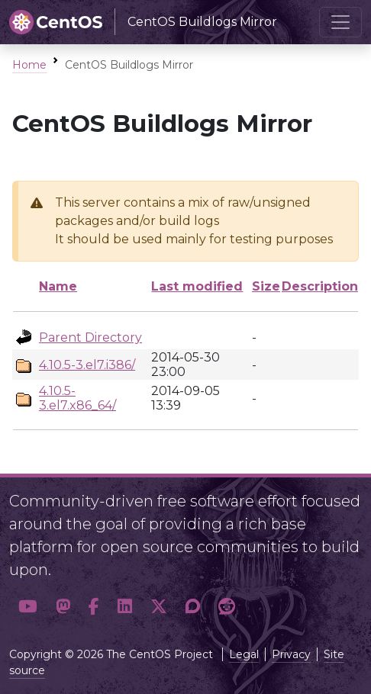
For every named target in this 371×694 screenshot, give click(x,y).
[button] (28, 606)
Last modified (197, 286)
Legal (244, 654)
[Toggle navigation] (340, 22)
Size (266, 286)
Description (320, 286)
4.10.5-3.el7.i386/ (87, 365)
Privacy (291, 654)
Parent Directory (90, 337)
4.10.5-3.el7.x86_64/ (77, 398)
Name (58, 286)
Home (29, 65)
